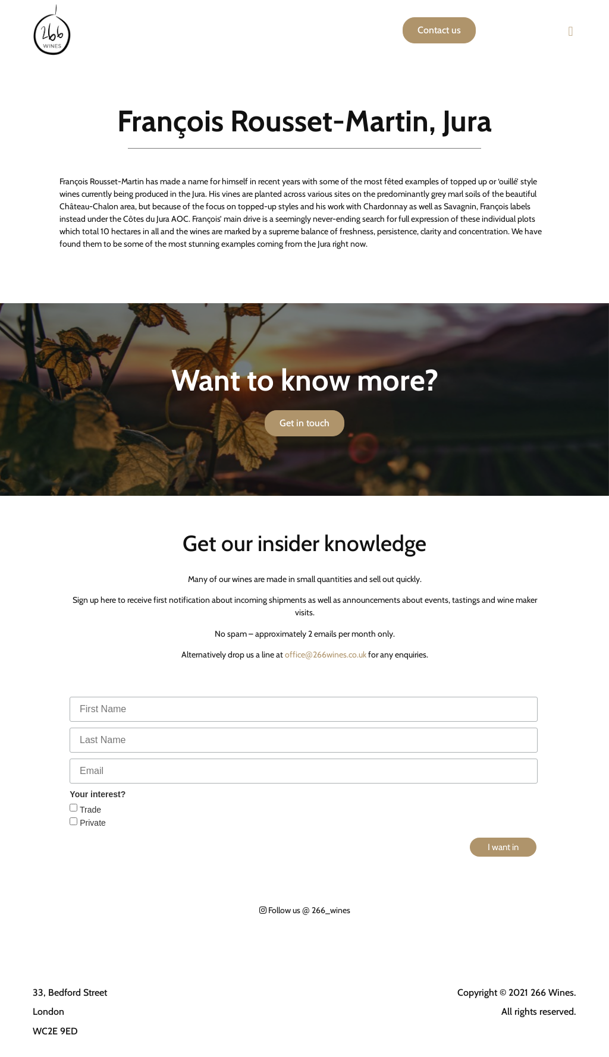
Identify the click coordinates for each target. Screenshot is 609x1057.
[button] (570, 31)
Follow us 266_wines (304, 910)
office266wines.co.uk (325, 654)
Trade (89, 809)
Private (91, 823)
